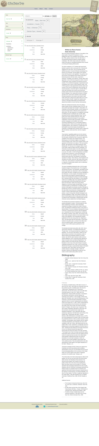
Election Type (9, 55)
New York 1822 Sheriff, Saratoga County (36, 198)
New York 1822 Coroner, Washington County (36, 156)
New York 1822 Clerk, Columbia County (35, 45)
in (43, 16)
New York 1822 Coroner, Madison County (35, 87)
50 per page (39, 40)
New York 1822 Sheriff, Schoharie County (36, 212)
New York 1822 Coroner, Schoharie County (35, 142)
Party (7, 37)
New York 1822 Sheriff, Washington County (36, 239)
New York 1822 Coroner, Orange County (35, 115)
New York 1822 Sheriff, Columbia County (36, 170)
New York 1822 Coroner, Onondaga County (35, 101)
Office (7, 26)
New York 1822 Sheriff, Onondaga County (36, 184)
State (7, 15)
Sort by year (29, 40)
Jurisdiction (8, 29)
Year (7, 23)
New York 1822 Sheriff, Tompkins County (36, 225)
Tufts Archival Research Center (51, 404)
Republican (8, 43)
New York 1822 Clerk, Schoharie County (35, 59)
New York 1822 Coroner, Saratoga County (35, 128)
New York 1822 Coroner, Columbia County (35, 73)
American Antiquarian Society (37, 404)
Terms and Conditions (63, 404)
